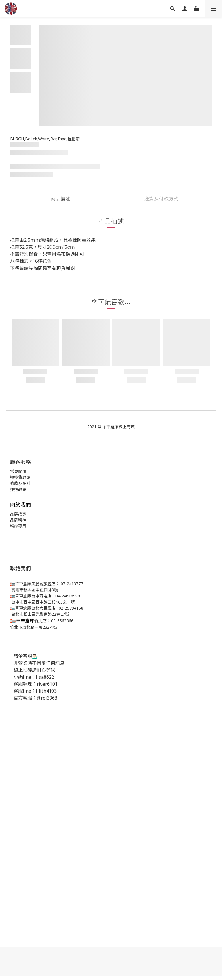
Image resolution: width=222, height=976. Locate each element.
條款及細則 (20, 483)
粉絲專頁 (18, 526)
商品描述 (60, 198)
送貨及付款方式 (161, 198)
